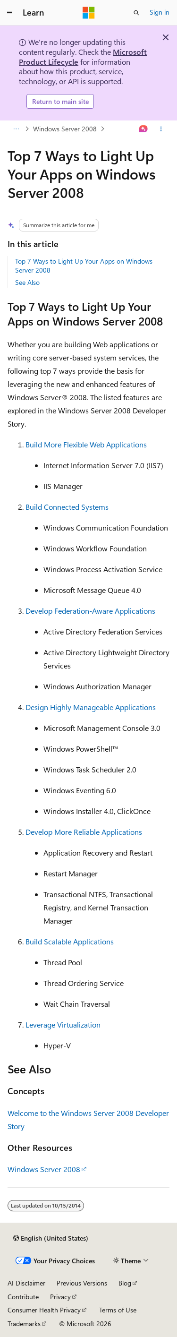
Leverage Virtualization (63, 1024)
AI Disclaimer (26, 1282)
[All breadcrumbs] (16, 129)
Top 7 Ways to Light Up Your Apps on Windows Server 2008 (83, 265)
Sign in (159, 12)
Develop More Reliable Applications (83, 832)
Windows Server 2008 (65, 128)
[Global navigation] (9, 12)
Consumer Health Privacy (44, 1309)
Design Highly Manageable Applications (90, 707)
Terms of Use (117, 1309)
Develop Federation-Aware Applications (90, 611)
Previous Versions (82, 1282)
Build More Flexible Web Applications (86, 444)
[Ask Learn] (144, 129)
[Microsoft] (89, 13)
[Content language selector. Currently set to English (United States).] (51, 1238)
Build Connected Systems (67, 507)
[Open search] (136, 12)
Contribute (23, 1296)
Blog (124, 1282)
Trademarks (24, 1323)
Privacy (60, 1296)
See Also (27, 282)
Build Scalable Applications (69, 941)
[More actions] (161, 129)
